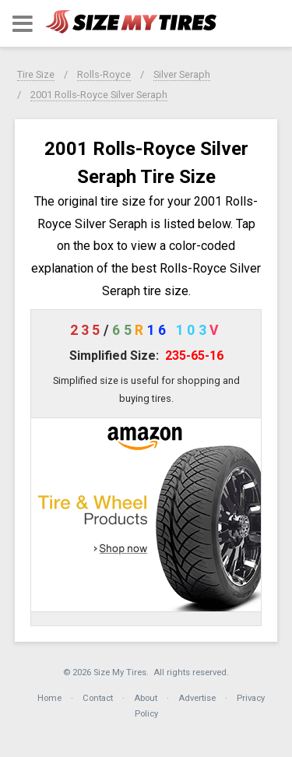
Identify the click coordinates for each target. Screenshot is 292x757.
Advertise (197, 698)
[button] (22, 23)
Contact (98, 698)
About (145, 698)
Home (49, 698)
